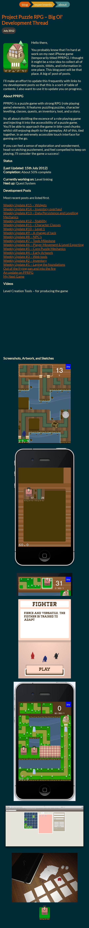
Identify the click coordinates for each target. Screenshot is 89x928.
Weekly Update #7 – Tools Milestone (29, 241)
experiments (43, 4)
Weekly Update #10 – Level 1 (24, 229)
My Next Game (13, 276)
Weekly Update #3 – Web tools (25, 256)
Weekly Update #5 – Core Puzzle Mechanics (34, 249)
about (62, 4)
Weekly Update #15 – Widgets (25, 205)
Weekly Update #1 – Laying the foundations (34, 264)
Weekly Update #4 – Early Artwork (28, 253)
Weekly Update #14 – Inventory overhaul (32, 209)
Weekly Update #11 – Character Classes (32, 225)
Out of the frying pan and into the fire (29, 268)
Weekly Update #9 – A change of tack (29, 233)
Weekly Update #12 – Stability (25, 221)
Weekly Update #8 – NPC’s (22, 237)
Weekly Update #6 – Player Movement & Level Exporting (43, 245)
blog (25, 4)
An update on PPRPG (18, 272)
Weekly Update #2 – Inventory (25, 260)
